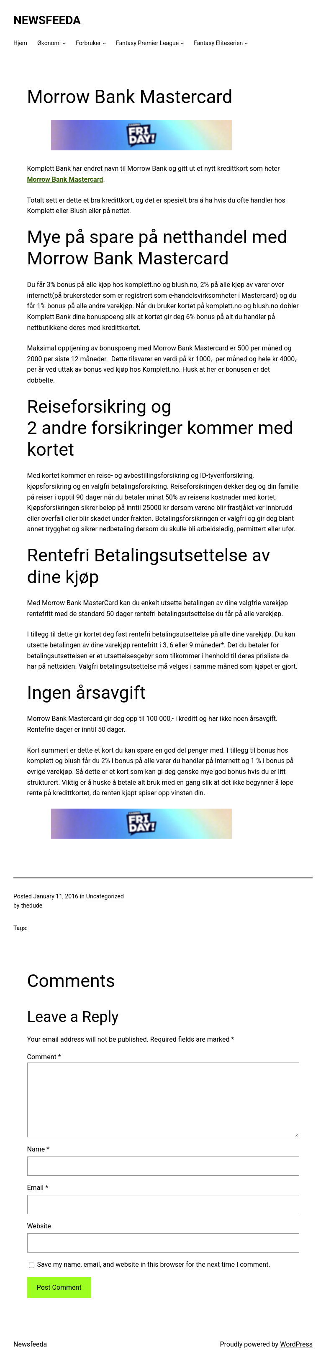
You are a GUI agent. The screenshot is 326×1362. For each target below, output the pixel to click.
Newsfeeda (47, 20)
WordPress (296, 1344)
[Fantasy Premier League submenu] (182, 43)
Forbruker (88, 43)
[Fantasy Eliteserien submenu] (246, 43)
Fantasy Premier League (147, 43)
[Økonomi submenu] (64, 43)
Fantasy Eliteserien (218, 43)
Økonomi (49, 43)
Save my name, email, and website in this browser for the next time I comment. (153, 1264)
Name (38, 1149)
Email (38, 1188)
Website (39, 1226)
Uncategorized (105, 896)
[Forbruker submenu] (104, 43)
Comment (44, 1057)
